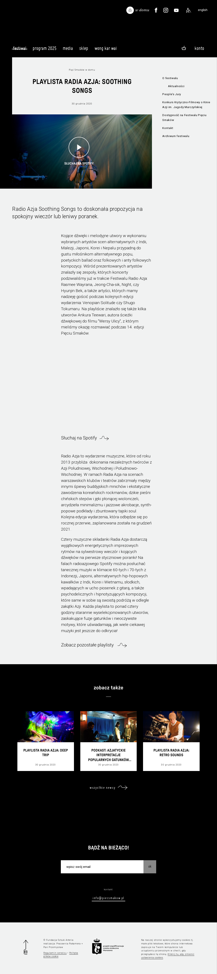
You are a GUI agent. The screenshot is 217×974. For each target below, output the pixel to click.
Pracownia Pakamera (68, 943)
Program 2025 (44, 50)
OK (149, 866)
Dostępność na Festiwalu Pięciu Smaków (184, 118)
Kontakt (167, 128)
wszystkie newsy (102, 787)
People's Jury (171, 94)
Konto (199, 48)
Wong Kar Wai (106, 50)
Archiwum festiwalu (175, 136)
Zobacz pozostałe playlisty (88, 645)
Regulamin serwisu (55, 953)
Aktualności (176, 86)
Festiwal (19, 48)
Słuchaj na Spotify (79, 438)
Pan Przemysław (53, 947)
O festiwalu (170, 78)
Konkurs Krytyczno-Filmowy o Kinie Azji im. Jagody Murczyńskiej (186, 105)
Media (68, 50)
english (202, 10)
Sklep (83, 50)
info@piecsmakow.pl (108, 898)
